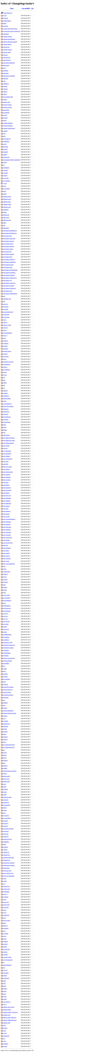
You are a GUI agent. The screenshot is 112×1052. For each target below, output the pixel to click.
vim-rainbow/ (7, 511)
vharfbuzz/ (6, 396)
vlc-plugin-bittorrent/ (9, 744)
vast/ (4, 136)
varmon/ (5, 118)
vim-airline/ (6, 445)
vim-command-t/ (8, 459)
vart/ (4, 133)
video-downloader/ (8, 406)
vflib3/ (5, 382)
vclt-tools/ (6, 178)
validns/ (5, 86)
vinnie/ (5, 590)
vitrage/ (5, 716)
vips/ (4, 603)
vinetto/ (5, 587)
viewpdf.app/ (6, 422)
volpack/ (5, 847)
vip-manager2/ (7, 600)
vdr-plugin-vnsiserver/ (9, 283)
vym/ (4, 1041)
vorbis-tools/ (6, 889)
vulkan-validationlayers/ (10, 1020)
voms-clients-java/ (8, 873)
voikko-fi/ (6, 836)
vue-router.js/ (6, 1002)
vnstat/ (5, 810)
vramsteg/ (6, 928)
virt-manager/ (7, 611)
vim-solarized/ (7, 527)
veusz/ (5, 372)
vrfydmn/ (5, 933)
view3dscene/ (7, 417)
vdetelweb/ (6, 215)
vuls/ (4, 1025)
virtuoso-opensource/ (9, 658)
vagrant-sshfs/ (7, 52)
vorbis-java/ (6, 886)
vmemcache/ (6, 776)
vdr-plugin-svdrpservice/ (10, 278)
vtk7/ (4, 983)
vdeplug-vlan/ (7, 207)
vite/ (4, 705)
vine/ (4, 584)
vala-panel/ (6, 65)
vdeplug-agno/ (7, 196)
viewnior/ (5, 419)
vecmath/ (5, 309)
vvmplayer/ (6, 1036)
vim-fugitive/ (6, 474)
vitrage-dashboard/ (8, 710)
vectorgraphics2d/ (8, 312)
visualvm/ (6, 697)
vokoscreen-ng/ (7, 839)
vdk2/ (4, 222)
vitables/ (5, 702)
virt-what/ (6, 624)
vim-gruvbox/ (7, 480)
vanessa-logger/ (7, 104)
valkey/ (5, 94)
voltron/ (5, 849)
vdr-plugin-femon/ (8, 243)
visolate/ (5, 676)
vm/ (4, 763)
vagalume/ (6, 34)
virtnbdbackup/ (7, 634)
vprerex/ (5, 925)
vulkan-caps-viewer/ (9, 1007)
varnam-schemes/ (8, 123)
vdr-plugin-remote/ (8, 264)
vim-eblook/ (6, 469)
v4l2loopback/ (7, 21)
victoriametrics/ (7, 403)
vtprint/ (5, 988)
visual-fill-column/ (8, 687)
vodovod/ (5, 834)
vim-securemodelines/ (9, 519)
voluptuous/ (6, 868)
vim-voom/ (6, 561)
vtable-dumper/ (7, 965)
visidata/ (5, 674)
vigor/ (4, 427)
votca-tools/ (6, 904)
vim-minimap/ (7, 498)
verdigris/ (5, 343)
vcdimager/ (6, 167)
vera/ (4, 338)
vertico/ (5, 367)
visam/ (5, 668)
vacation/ (5, 26)
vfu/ (4, 385)
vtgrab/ (5, 975)
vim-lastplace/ (7, 487)
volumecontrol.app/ (8, 857)
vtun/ (4, 994)
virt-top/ (5, 616)
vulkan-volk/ (6, 1022)
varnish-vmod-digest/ (9, 128)
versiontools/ (6, 364)
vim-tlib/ (5, 545)
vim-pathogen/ (7, 503)
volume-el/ (6, 852)
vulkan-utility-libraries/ (9, 1017)
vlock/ (5, 758)
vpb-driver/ (6, 915)
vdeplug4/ (6, 209)
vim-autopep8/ (7, 453)
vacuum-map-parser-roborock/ (11, 31)
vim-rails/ (5, 508)
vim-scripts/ (6, 516)
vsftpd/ (5, 946)
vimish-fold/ (6, 571)
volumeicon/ (6, 860)
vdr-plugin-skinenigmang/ (10, 270)
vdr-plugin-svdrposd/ (9, 275)
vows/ (4, 912)
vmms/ (5, 792)
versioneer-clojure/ (8, 361)
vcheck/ (5, 175)
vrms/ (4, 936)
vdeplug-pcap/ (7, 199)
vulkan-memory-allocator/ (10, 1012)
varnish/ (5, 131)
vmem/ (5, 773)
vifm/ (4, 424)
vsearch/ (5, 944)
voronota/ (5, 897)
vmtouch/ (5, 800)
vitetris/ (5, 708)
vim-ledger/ (6, 493)
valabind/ (5, 70)
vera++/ (5, 335)
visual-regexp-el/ (8, 689)
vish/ (4, 671)
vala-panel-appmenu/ (9, 62)
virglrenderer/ (7, 605)
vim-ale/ (5, 448)
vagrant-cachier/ (7, 36)
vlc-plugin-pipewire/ (9, 747)
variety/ (5, 115)
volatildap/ (6, 842)
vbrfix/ (5, 162)
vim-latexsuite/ (7, 490)
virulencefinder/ (7, 661)
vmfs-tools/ (6, 779)
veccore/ (5, 304)
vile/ (4, 432)
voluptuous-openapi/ (9, 862)
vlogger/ (5, 760)
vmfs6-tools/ (6, 781)
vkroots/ (5, 739)
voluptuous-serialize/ (9, 865)
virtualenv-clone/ (8, 642)
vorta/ (4, 899)
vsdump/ (5, 941)
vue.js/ (5, 1004)
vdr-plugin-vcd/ (7, 280)
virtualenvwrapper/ (8, 647)
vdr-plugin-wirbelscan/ (9, 288)
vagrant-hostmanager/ (9, 39)
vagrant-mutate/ (7, 49)
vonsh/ (5, 881)
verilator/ (5, 348)
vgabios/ (5, 390)
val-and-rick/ (6, 57)
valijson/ (5, 89)
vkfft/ (4, 734)
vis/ (4, 666)
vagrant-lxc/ (6, 47)
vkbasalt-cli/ (6, 723)
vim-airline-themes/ (8, 443)
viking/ (5, 430)
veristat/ (5, 354)
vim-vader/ (6, 550)
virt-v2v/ (5, 619)
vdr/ (4, 296)
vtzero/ (5, 999)
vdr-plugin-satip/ (7, 267)
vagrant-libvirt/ (7, 44)
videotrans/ (6, 411)
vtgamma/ (6, 973)
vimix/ (5, 577)
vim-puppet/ (6, 506)
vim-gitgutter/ (7, 477)
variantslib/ (6, 112)
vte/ (4, 967)
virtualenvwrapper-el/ (9, 645)
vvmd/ (5, 1033)
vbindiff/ (5, 152)
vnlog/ (5, 807)
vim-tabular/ (6, 540)
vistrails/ (5, 684)
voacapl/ (5, 821)
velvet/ (5, 330)
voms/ (4, 878)
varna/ (5, 120)
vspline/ (5, 952)
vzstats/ (5, 1046)
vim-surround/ (7, 532)
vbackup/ (5, 146)
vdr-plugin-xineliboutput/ (10, 293)
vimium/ (5, 574)
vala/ (4, 68)
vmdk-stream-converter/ (10, 771)
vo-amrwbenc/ (7, 818)
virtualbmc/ (6, 637)
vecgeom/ (5, 306)
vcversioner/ (6, 188)
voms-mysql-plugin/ (8, 876)
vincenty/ (5, 582)
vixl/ (4, 718)
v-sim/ (5, 15)
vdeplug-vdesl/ (7, 204)
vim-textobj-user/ (8, 542)
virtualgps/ (6, 650)
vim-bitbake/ (6, 456)
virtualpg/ (5, 655)
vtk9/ (4, 986)
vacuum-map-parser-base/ (10, 28)
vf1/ (4, 377)
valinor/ (5, 91)
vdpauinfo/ (6, 228)
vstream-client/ (7, 957)
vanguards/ (6, 110)
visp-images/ (6, 679)
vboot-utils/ (6, 157)
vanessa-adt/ (6, 102)
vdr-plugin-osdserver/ (9, 259)
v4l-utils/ (5, 18)
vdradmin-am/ (7, 299)
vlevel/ (5, 752)
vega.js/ (5, 322)
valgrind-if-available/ (9, 76)
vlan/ (4, 742)
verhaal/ (5, 346)
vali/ (4, 81)
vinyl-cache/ (6, 595)
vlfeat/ (5, 755)
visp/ (4, 682)
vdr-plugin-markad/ (8, 254)
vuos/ (4, 1030)
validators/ (6, 83)
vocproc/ (5, 826)
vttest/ (4, 991)
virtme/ (5, 632)
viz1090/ (5, 721)
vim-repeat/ (6, 514)
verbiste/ (5, 341)
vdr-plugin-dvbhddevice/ (10, 230)
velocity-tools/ (7, 325)
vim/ (4, 566)
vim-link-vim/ (7, 495)
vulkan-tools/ (6, 1015)
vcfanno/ (5, 170)
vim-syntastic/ (7, 535)
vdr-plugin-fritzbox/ (8, 246)
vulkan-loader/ (7, 1009)
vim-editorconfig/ (8, 472)
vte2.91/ (5, 970)
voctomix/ (6, 831)
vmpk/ (5, 794)
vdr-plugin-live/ (7, 251)
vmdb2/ (5, 768)
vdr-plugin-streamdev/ (9, 272)
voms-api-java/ (7, 870)
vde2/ (4, 191)
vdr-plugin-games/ (8, 249)
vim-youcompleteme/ (9, 563)
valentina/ (6, 73)
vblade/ (5, 154)
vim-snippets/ (7, 524)
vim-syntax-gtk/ (7, 537)
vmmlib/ (5, 789)
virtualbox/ (6, 640)
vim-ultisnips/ (7, 548)
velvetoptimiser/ (7, 333)
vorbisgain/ (6, 891)
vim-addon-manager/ (9, 438)
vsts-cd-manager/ (8, 960)
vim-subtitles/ (7, 529)
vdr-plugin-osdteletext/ (9, 262)
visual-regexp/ (7, 692)
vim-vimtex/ (6, 556)
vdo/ (4, 225)
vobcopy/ (5, 823)
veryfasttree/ (6, 369)
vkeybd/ (5, 731)
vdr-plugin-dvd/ (7, 236)
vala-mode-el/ (7, 60)
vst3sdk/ (5, 954)
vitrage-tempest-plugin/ (9, 713)
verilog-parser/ (7, 351)
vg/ (4, 388)
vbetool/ (5, 149)
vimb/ (4, 569)
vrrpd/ (4, 939)
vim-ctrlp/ (6, 461)
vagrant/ (5, 55)
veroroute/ (6, 356)
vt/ (4, 962)
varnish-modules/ (8, 125)
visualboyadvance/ (8, 695)
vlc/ (4, 750)
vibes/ (4, 401)
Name (11, 8)
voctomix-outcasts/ (8, 828)
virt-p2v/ (5, 613)
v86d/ (4, 23)
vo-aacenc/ (6, 815)
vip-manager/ (6, 598)
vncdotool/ (6, 802)
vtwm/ (5, 996)
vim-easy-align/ (7, 466)
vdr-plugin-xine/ (7, 291)
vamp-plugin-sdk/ (8, 97)
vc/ (4, 165)
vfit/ (4, 380)
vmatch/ (5, 765)
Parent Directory (7, 13)
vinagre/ (5, 579)
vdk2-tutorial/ (7, 220)
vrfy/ (4, 931)
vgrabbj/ (5, 393)
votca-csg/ (6, 902)
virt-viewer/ (6, 621)
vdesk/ (5, 212)
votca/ (4, 910)
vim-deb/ (5, 464)
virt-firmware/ (7, 608)
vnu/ (4, 813)
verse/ (4, 359)
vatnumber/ (6, 141)
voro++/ (5, 894)
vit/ (4, 700)
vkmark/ (5, 737)
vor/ (4, 883)
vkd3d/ (5, 729)
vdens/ (5, 194)
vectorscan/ (6, 317)
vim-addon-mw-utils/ (9, 440)
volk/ (4, 844)
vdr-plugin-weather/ (8, 285)
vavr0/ (5, 144)
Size (32, 8)
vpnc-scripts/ (6, 920)
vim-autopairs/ (7, 451)
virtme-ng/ (6, 629)
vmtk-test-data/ (7, 797)
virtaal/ (5, 626)
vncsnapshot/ (6, 805)
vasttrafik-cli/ (7, 139)
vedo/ (4, 320)
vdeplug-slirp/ (7, 201)
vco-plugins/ (6, 181)
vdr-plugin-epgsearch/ (9, 238)
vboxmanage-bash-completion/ (11, 160)
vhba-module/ (7, 398)
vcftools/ (5, 173)
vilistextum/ (6, 435)
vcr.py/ (5, 183)
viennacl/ (5, 414)
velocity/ (5, 327)
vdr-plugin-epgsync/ (8, 241)
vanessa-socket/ (7, 107)
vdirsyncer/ (6, 217)
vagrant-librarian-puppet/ (10, 41)
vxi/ (4, 1038)
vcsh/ (4, 186)
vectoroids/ (6, 314)
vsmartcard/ (6, 949)
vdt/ (4, 301)
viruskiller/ (6, 663)
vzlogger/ (5, 1043)
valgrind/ (5, 78)
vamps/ (5, 99)
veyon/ (5, 375)
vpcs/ (4, 918)
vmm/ (4, 786)
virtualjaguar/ (7, 653)
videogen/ (6, 409)
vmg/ (4, 784)
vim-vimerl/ (6, 553)
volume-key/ (6, 855)
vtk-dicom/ (6, 978)
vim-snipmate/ (7, 522)
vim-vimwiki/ (7, 558)
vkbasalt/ (5, 726)
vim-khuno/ (6, 485)
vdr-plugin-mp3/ (7, 257)
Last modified (26, 8)
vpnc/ (4, 923)
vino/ (4, 592)
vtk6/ (4, 981)
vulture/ (5, 1028)
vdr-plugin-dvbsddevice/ (10, 233)
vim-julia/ (6, 482)
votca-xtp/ (6, 907)
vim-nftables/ (6, 501)
